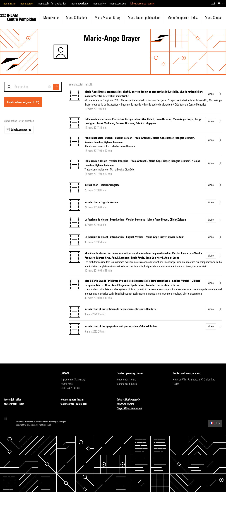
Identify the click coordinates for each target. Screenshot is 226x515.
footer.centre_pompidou (76, 404)
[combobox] (33, 87)
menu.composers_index (182, 17)
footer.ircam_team (16, 404)
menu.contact (213, 17)
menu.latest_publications (144, 17)
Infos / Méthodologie (130, 400)
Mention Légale (127, 404)
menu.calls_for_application (52, 3)
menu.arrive (99, 3)
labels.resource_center (142, 3)
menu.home (51, 17)
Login (213, 3)
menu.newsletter (80, 3)
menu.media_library (108, 17)
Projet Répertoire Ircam (131, 408)
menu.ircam (9, 3)
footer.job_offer (14, 400)
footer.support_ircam (74, 400)
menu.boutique (118, 3)
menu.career (26, 3)
